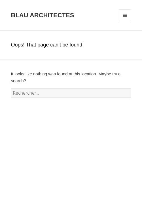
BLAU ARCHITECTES (42, 15)
